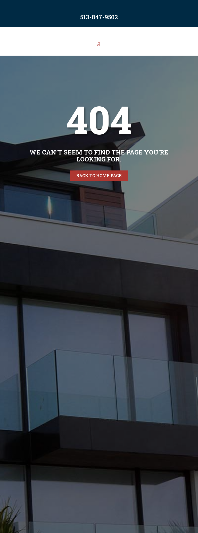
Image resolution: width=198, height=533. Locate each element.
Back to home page (99, 175)
